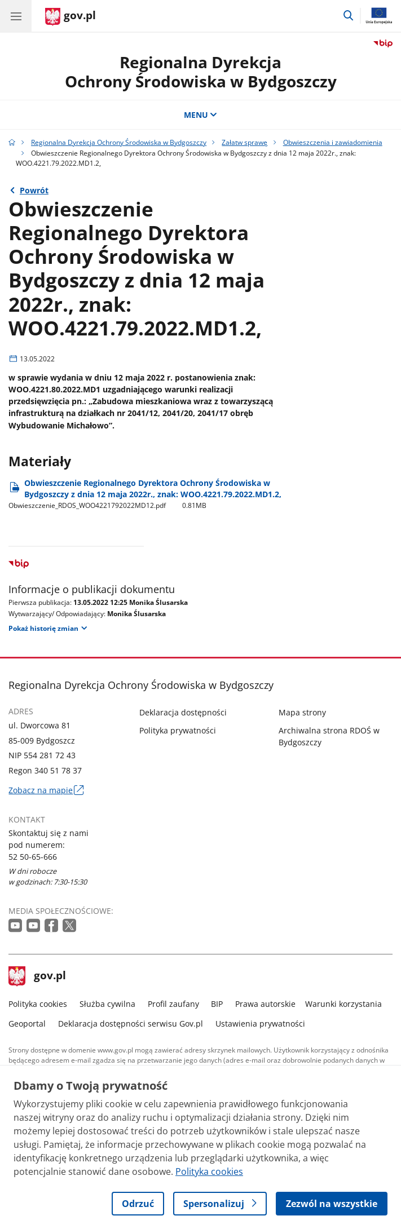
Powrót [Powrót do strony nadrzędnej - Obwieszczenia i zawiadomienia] (34, 190)
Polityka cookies (37, 1003)
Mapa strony (302, 712)
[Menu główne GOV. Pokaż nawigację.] (16, 16)
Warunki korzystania (343, 1003)
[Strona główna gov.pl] (70, 17)
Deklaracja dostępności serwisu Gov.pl (130, 1023)
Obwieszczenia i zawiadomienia (332, 142)
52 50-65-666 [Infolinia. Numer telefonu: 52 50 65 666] (32, 856)
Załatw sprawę (244, 142)
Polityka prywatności (177, 730)
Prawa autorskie (265, 1003)
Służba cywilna (107, 1003)
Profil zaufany (173, 1003)
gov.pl (37, 976)
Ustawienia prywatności (260, 1023)
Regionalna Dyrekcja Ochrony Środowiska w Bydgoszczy (118, 142)
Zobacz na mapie (45, 790)
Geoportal (27, 1023)
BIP (217, 1003)
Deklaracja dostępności (183, 712)
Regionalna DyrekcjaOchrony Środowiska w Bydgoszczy (201, 71)
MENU (201, 114)
